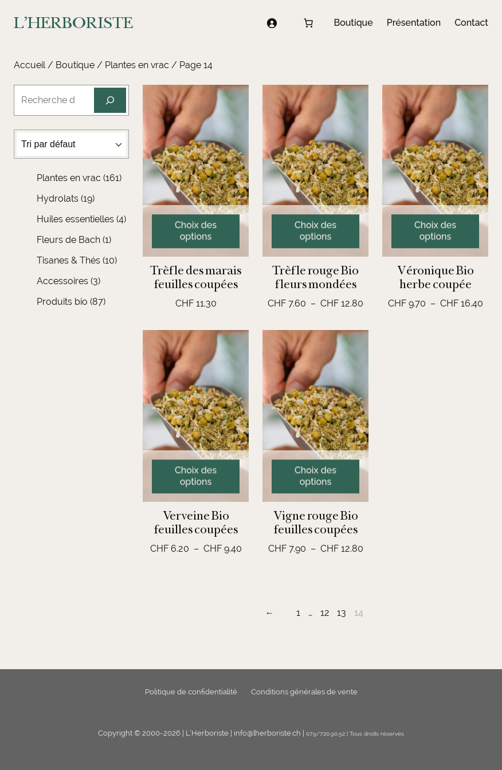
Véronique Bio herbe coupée (435, 277)
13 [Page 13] (341, 612)
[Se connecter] (271, 22)
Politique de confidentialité (191, 692)
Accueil (29, 65)
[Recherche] (110, 100)
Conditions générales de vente (304, 692)
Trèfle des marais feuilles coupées (195, 277)
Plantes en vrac (137, 65)
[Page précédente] (272, 613)
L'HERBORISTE (73, 23)
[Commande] (71, 144)
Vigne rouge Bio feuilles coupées (315, 522)
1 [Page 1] (298, 612)
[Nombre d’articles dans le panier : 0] (308, 22)
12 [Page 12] (325, 612)
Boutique (75, 65)
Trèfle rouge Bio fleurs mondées (315, 277)
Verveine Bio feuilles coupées (196, 522)
